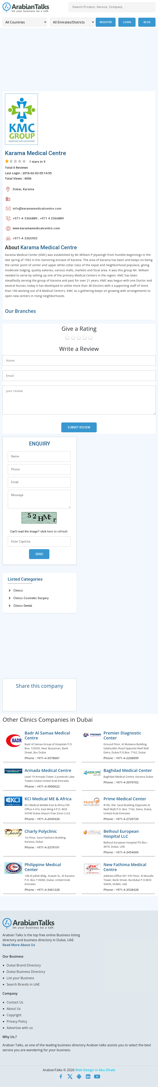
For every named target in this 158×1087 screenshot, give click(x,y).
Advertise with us (20, 1027)
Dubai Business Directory (26, 971)
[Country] (24, 22)
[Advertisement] (79, 62)
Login (127, 22)
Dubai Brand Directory (24, 965)
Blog (147, 22)
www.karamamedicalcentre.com (36, 228)
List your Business (20, 978)
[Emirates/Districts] (72, 22)
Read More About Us (18, 944)
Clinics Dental (22, 605)
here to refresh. (57, 531)
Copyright (14, 1015)
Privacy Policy (17, 1021)
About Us (14, 1008)
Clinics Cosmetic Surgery (31, 598)
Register (105, 22)
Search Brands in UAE (23, 984)
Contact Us (15, 1002)
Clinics (18, 590)
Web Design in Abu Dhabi (95, 1069)
